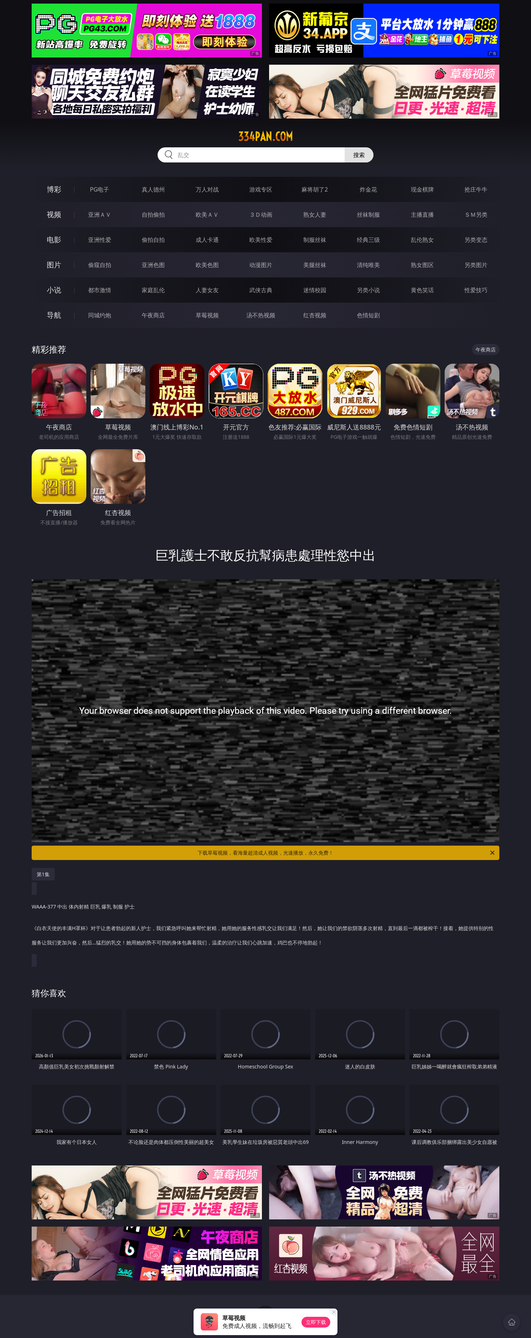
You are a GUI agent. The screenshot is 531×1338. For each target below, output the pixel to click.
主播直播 (422, 215)
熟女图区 (422, 265)
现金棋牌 (422, 189)
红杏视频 (314, 315)
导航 (54, 315)
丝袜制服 (368, 215)
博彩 (54, 189)
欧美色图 (207, 265)
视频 (54, 214)
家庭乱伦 (153, 290)
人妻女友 (207, 290)
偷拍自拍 (153, 240)
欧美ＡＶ (207, 215)
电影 (54, 239)
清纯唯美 (368, 265)
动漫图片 (260, 265)
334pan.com (265, 136)
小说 (54, 290)
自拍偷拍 (153, 215)
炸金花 (368, 189)
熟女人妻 (314, 215)
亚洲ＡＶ (99, 215)
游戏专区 (260, 189)
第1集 (43, 874)
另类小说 (368, 290)
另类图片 (475, 265)
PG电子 (99, 189)
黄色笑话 (422, 290)
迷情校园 (314, 290)
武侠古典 (260, 290)
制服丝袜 (314, 240)
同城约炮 (99, 315)
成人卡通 (207, 240)
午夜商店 (153, 315)
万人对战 (207, 189)
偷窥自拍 (99, 265)
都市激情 (99, 290)
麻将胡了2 (314, 189)
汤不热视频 (260, 315)
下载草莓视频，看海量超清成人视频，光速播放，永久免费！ (347, 853)
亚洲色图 (153, 265)
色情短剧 (368, 315)
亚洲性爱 (99, 240)
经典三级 (368, 240)
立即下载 (316, 1322)
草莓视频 (207, 315)
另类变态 (475, 240)
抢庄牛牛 (475, 189)
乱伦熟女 (422, 240)
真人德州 (153, 189)
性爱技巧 (475, 290)
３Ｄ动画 (260, 215)
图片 (54, 265)
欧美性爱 (260, 240)
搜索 (359, 155)
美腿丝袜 (314, 265)
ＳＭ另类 (475, 215)
